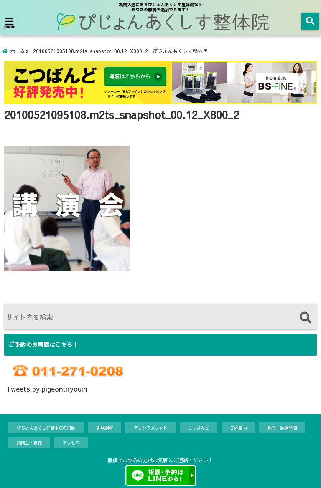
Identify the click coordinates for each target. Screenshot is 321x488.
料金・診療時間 (282, 428)
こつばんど (198, 428)
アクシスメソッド (150, 428)
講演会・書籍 (29, 443)
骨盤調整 (104, 428)
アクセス (71, 443)
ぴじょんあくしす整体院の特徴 (46, 428)
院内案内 (238, 428)
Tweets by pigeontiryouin (46, 388)
